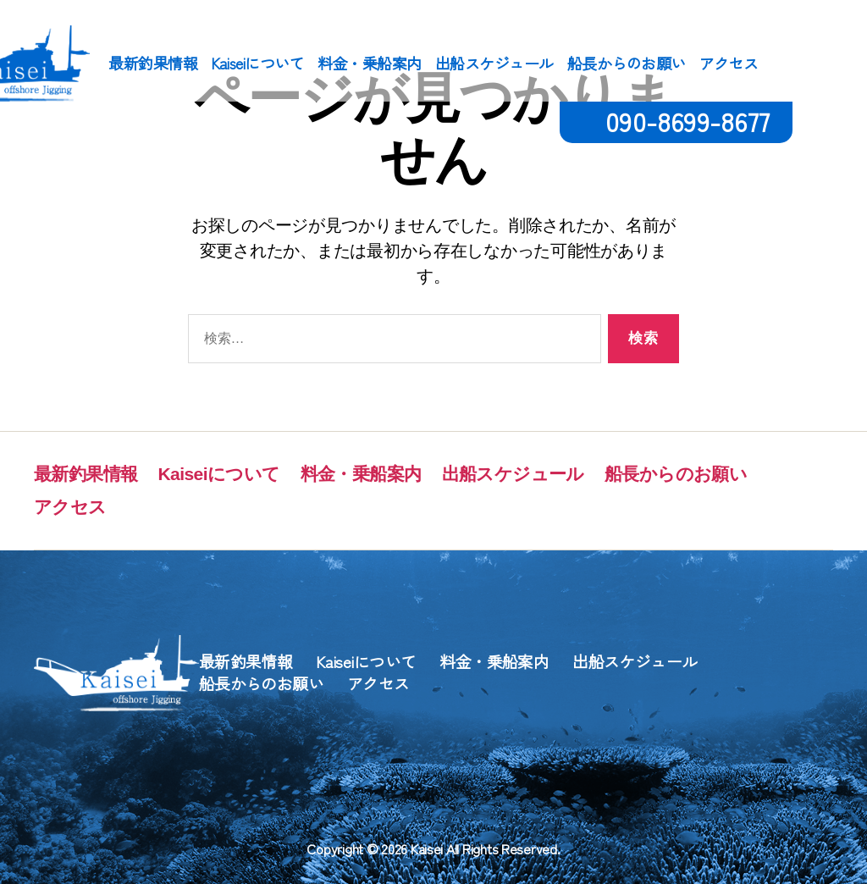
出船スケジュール (494, 63)
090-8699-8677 (687, 121)
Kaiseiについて (257, 63)
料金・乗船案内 (370, 63)
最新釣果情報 (152, 63)
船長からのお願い (626, 63)
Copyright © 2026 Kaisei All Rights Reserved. (433, 848)
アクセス (729, 63)
